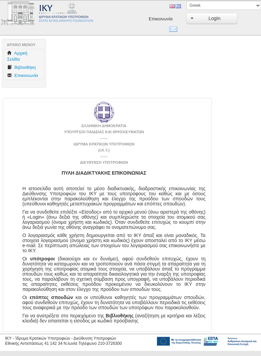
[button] (211, 18)
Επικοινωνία (157, 18)
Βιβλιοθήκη (21, 67)
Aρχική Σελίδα (17, 56)
